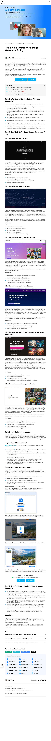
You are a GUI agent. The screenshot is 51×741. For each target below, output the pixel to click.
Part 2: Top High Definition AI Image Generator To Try (19, 89)
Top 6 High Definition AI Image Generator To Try (15, 688)
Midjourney (26, 186)
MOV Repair (11, 673)
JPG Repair (23, 673)
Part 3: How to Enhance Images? (16, 91)
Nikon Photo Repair (38, 667)
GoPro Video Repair (38, 664)
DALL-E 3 (26, 138)
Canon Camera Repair (25, 664)
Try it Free (21, 79)
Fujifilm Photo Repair (13, 670)
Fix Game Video (24, 670)
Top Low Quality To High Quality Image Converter (16, 693)
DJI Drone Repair (24, 667)
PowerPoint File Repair (38, 658)
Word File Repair (12, 658)
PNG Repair (36, 673)
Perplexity (16, 651)
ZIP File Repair (24, 661)
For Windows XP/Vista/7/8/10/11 (20, 81)
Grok (33, 651)
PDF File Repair (12, 661)
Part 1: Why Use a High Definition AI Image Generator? (19, 87)
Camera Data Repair (13, 667)
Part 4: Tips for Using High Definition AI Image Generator (20, 94)
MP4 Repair (36, 670)
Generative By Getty (29, 237)
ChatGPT (8, 651)
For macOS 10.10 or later (32, 81)
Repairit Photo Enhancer (10, 445)
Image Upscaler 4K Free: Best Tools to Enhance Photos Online (19, 690)
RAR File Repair (37, 661)
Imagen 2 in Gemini (28, 384)
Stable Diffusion (28, 286)
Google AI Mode (25, 651)
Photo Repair (11, 43)
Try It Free (21, 580)
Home (6, 43)
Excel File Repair (24, 658)
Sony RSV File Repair (13, 664)
